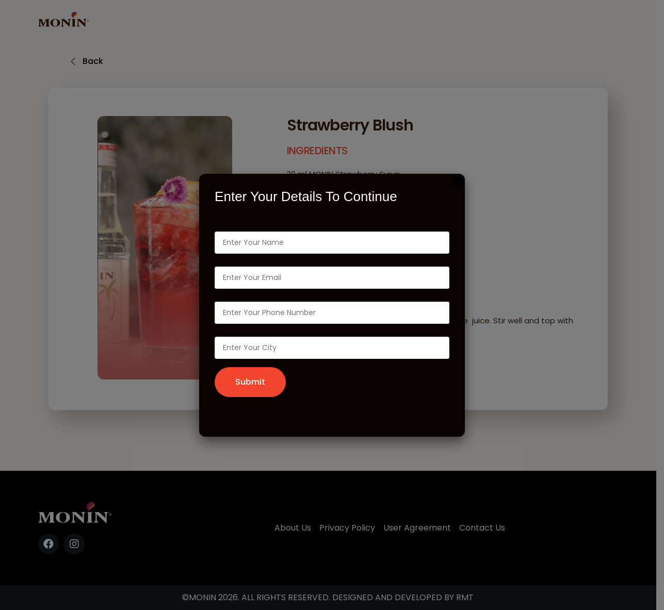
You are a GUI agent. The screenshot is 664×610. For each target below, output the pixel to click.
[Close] (458, 180)
